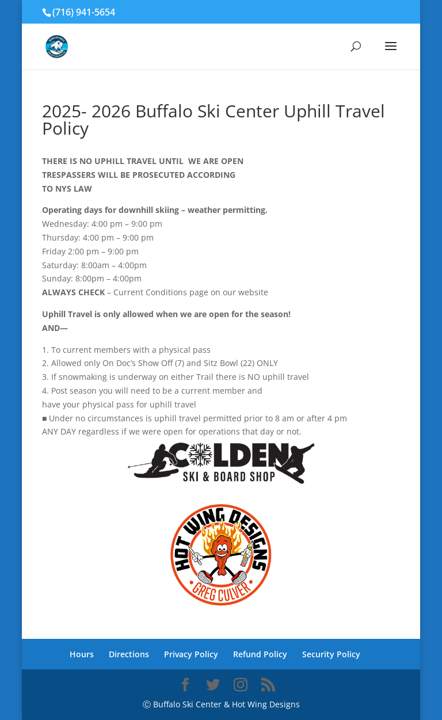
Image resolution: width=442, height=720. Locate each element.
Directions (129, 654)
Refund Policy (260, 654)
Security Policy (331, 654)
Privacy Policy (191, 654)
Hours (82, 654)
